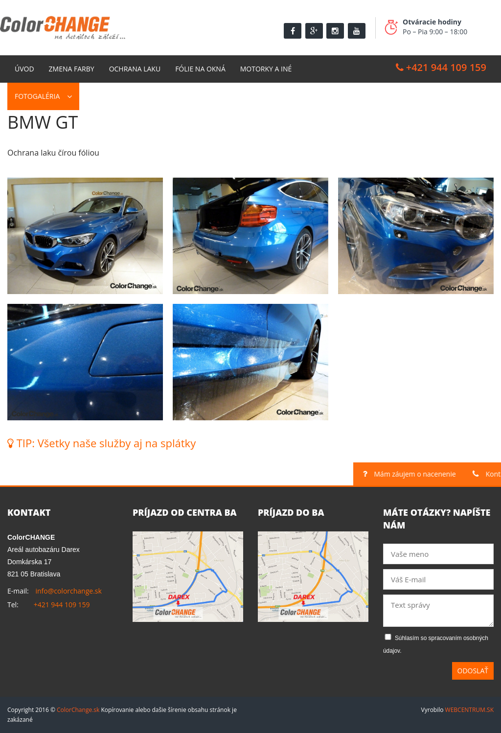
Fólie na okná (200, 68)
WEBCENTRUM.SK (469, 710)
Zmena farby (71, 68)
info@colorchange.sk (68, 591)
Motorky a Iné (266, 68)
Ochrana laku (135, 68)
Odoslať (473, 670)
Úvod (24, 68)
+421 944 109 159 (441, 67)
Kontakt (102, 96)
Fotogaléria (37, 96)
